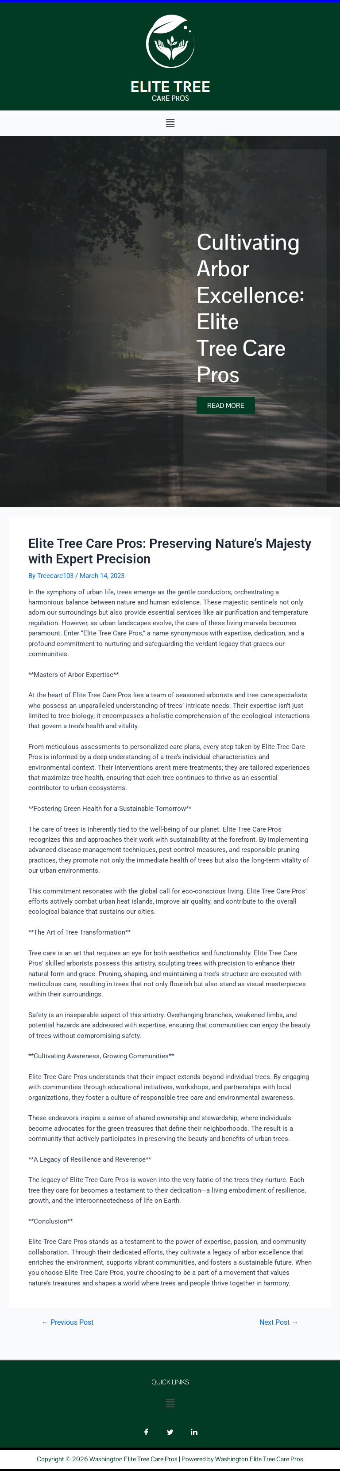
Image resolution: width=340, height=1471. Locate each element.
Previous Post (67, 1323)
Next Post (278, 1323)
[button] (170, 123)
